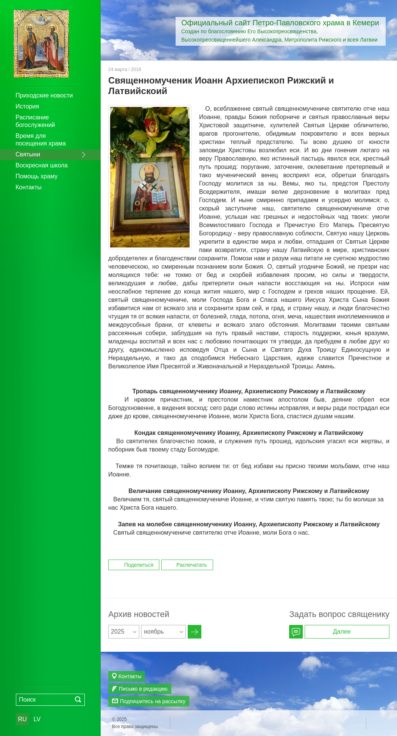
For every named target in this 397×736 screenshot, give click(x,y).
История (27, 106)
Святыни (28, 154)
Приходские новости (44, 95)
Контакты (29, 187)
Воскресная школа (42, 165)
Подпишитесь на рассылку (152, 701)
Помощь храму (37, 176)
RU (22, 719)
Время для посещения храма (41, 140)
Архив (194, 632)
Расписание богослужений (35, 121)
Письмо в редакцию (143, 689)
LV (37, 719)
